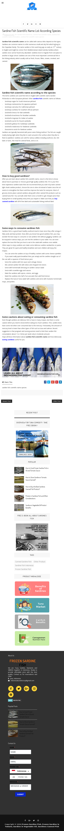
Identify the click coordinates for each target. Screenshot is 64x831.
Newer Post (6, 401)
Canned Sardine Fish (23, 561)
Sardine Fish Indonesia (24, 35)
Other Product (39, 561)
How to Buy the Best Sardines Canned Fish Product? (26, 733)
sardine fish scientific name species (32, 37)
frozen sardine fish (23, 569)
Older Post (57, 401)
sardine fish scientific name (42, 35)
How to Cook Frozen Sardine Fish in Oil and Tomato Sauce (26, 714)
